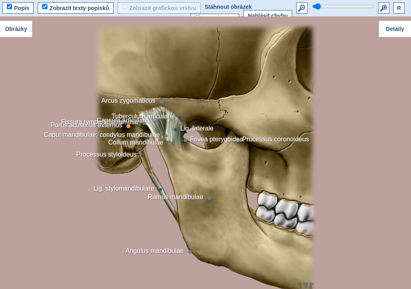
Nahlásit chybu (268, 15)
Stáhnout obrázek (228, 7)
